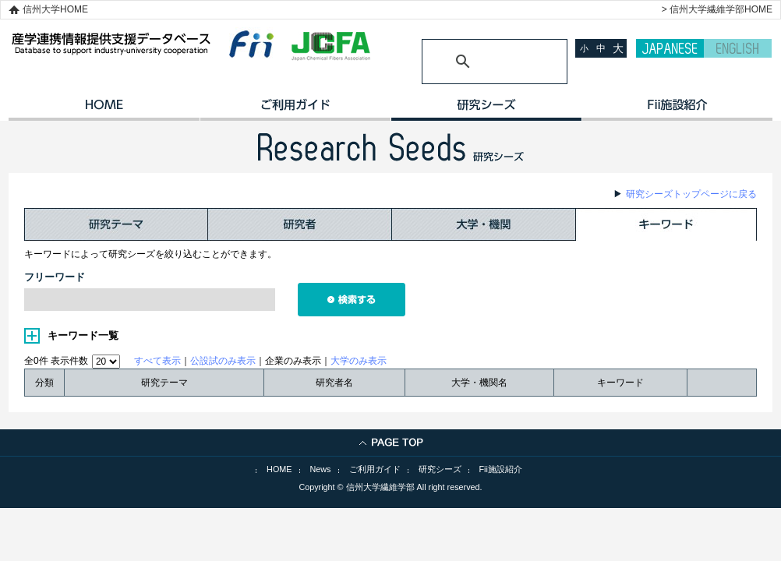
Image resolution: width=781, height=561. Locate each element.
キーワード (666, 224)
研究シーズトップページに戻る (691, 194)
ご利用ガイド (295, 110)
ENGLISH (738, 48)
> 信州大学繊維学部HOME (717, 9)
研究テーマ (116, 224)
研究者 (300, 224)
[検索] (475, 61)
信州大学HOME (55, 9)
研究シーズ (485, 110)
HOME (104, 110)
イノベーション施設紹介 (676, 110)
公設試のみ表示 (223, 360)
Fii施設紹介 (500, 469)
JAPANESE (670, 48)
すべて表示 (157, 360)
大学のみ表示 (358, 360)
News (320, 469)
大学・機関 (484, 224)
